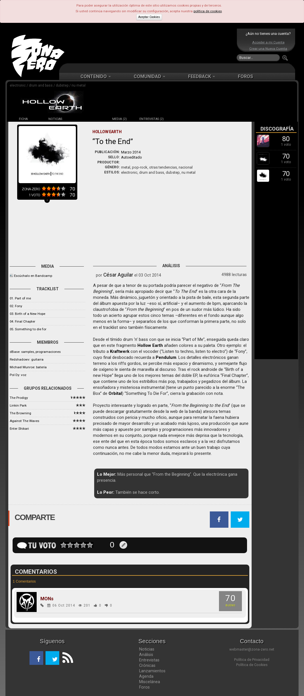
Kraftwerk (119, 351)
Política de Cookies (252, 665)
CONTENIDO (95, 76)
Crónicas (147, 665)
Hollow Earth (150, 345)
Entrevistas (149, 660)
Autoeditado (131, 157)
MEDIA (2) (119, 119)
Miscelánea (149, 681)
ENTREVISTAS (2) (151, 119)
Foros (144, 687)
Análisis (146, 654)
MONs (47, 599)
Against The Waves (24, 421)
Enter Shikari (19, 429)
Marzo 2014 (131, 152)
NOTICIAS (55, 119)
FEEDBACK (201, 76)
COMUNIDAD (149, 76)
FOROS (245, 76)
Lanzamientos (152, 671)
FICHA (23, 119)
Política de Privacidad (251, 659)
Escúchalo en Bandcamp (33, 276)
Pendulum (166, 357)
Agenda (146, 676)
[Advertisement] (151, 45)
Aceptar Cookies (149, 17)
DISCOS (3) (87, 119)
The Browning (20, 413)
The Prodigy (19, 398)
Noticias (146, 649)
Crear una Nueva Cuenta (268, 49)
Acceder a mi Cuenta (268, 42)
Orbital (115, 393)
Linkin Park (18, 405)
